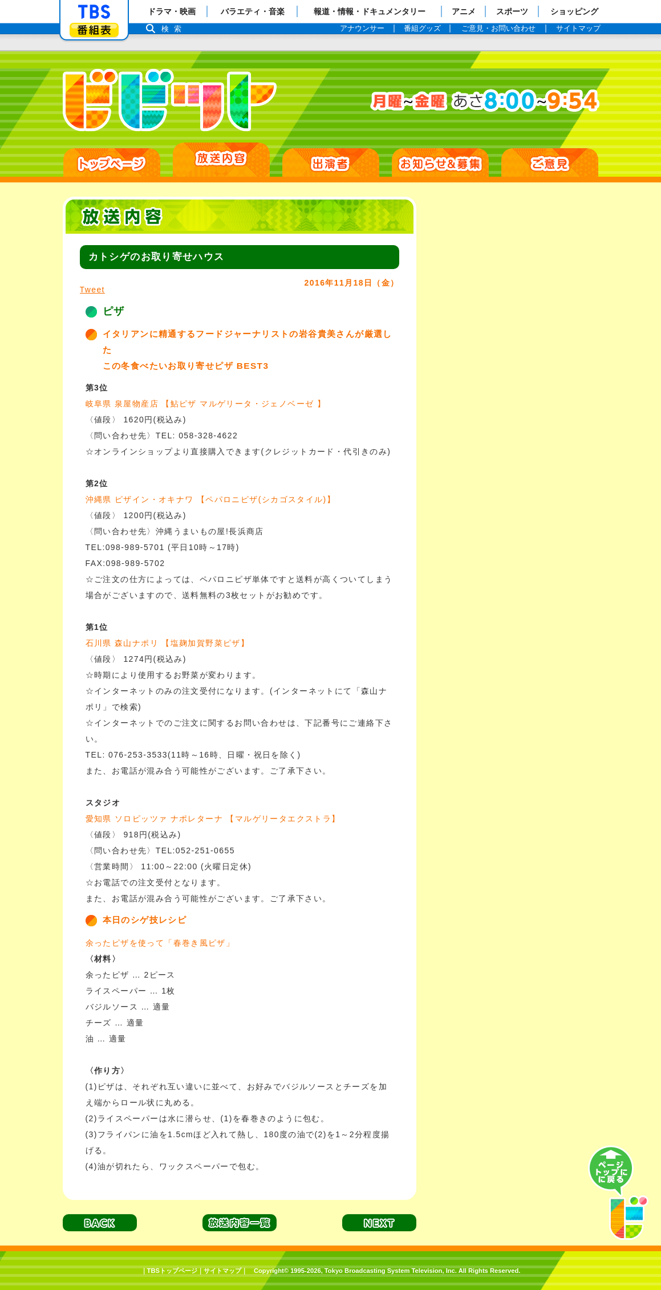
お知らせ (440, 162)
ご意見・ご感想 (549, 162)
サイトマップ (222, 1270)
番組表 (94, 30)
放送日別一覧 (221, 160)
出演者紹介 (330, 162)
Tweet (92, 289)
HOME (111, 162)
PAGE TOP (618, 1193)
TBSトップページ (172, 1270)
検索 (174, 29)
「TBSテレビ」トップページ (94, 12)
